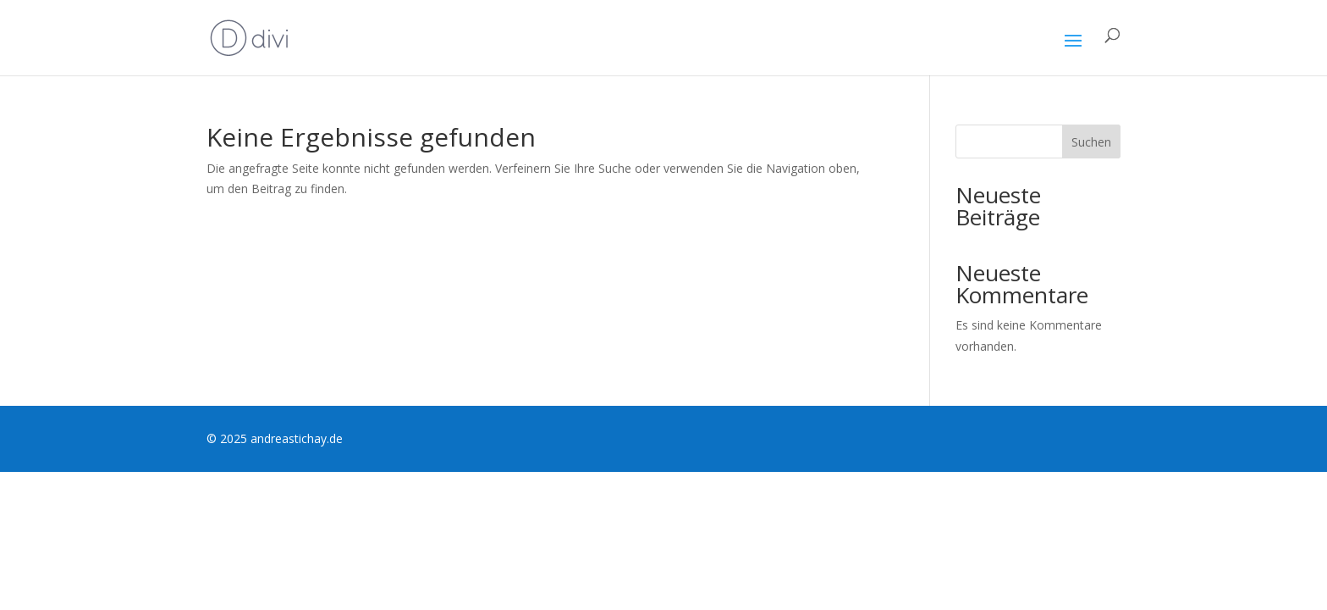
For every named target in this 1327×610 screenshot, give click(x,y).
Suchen (1091, 142)
